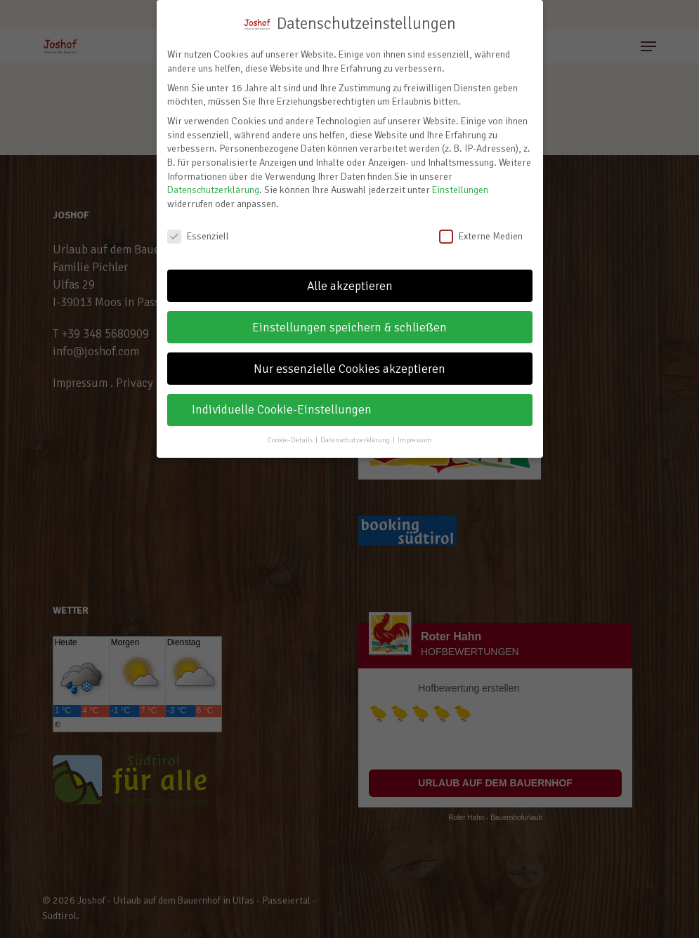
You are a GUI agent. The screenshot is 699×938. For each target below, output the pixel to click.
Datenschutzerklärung (213, 190)
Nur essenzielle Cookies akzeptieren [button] (349, 369)
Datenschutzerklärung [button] (355, 439)
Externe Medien (481, 236)
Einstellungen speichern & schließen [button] (349, 327)
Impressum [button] (415, 439)
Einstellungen (460, 190)
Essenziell (198, 236)
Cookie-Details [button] (291, 439)
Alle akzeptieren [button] (350, 286)
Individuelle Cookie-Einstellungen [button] (282, 409)
